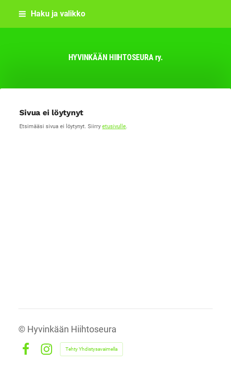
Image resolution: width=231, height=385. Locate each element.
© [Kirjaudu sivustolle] (22, 329)
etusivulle (114, 126)
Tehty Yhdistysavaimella (91, 349)
